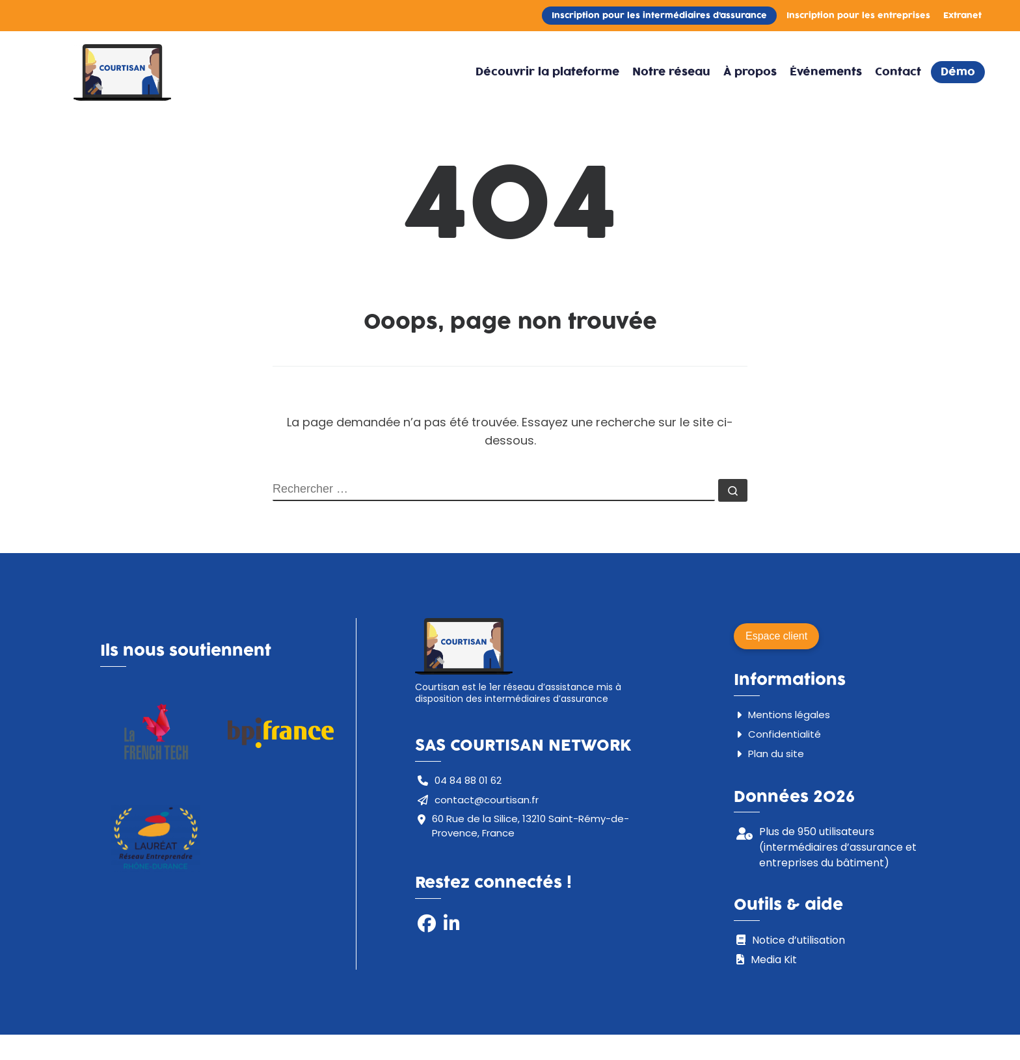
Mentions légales (789, 714)
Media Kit (774, 959)
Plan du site (776, 753)
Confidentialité (784, 734)
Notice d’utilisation (798, 940)
